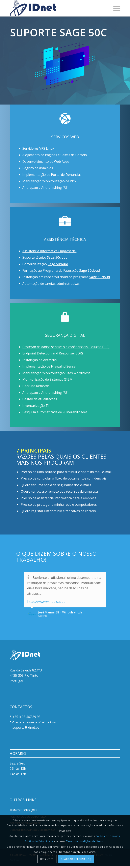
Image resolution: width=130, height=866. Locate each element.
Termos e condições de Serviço (85, 841)
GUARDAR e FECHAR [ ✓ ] (76, 859)
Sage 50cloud (57, 257)
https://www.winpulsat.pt (46, 601)
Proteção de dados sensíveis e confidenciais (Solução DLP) (65, 347)
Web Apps (61, 161)
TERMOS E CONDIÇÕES (23, 810)
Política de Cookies (108, 836)
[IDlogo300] (54, 8)
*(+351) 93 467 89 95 (25, 717)
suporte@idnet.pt (25, 727)
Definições (46, 859)
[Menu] (114, 8)
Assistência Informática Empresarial (49, 251)
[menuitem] (114, 8)
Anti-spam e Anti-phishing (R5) (45, 187)
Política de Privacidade (39, 841)
